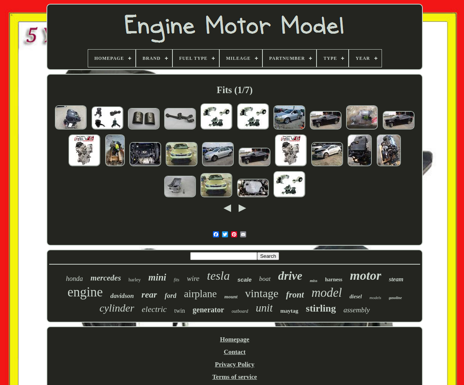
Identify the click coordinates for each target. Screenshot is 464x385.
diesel (355, 296)
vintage (261, 293)
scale (244, 279)
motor (365, 275)
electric (154, 309)
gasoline (395, 298)
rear (149, 294)
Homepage (234, 339)
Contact (235, 351)
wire (193, 278)
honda (74, 278)
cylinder (116, 308)
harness (333, 279)
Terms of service (234, 376)
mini (157, 277)
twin (179, 310)
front (295, 294)
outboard (240, 311)
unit (264, 308)
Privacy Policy (234, 364)
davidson (122, 295)
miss (313, 280)
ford (170, 295)
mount (230, 296)
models (375, 297)
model (327, 292)
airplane (200, 293)
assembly (356, 310)
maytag (289, 311)
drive (290, 275)
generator (208, 310)
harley (135, 279)
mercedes (105, 277)
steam (396, 279)
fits (177, 279)
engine (84, 292)
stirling (321, 308)
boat (264, 278)
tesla (218, 275)
